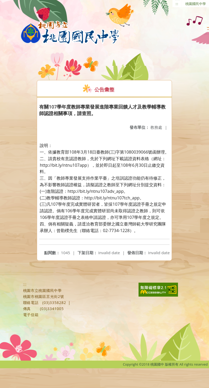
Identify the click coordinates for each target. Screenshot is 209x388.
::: (177, 3)
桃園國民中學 (195, 3)
